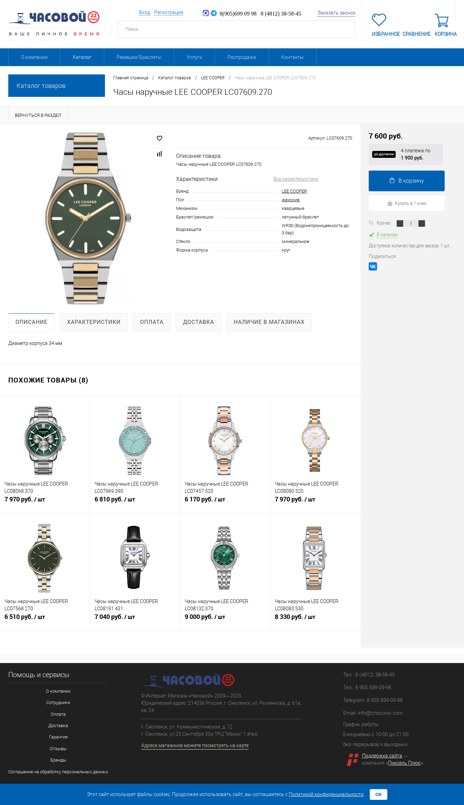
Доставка (58, 724)
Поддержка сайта (382, 755)
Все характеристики (295, 179)
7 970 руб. (44, 502)
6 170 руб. (225, 502)
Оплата (58, 713)
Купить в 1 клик (407, 203)
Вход (144, 12)
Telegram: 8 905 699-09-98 (373, 700)
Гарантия (58, 736)
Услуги (194, 57)
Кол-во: (385, 222)
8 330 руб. (315, 619)
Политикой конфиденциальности (326, 794)
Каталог (82, 57)
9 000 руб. (225, 619)
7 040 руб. (135, 619)
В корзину (407, 180)
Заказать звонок (337, 13)
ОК (378, 794)
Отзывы (58, 747)
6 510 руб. (44, 619)
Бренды (58, 759)
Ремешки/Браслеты (139, 57)
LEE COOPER (294, 191)
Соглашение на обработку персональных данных (58, 770)
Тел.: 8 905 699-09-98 (367, 687)
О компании (34, 57)
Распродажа (242, 57)
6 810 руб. (135, 502)
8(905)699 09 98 (234, 13)
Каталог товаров (57, 85)
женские (291, 199)
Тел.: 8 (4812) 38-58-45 (369, 675)
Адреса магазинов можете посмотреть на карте (195, 745)
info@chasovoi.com (380, 713)
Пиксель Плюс (404, 763)
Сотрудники (58, 702)
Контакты (292, 57)
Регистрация (168, 12)
